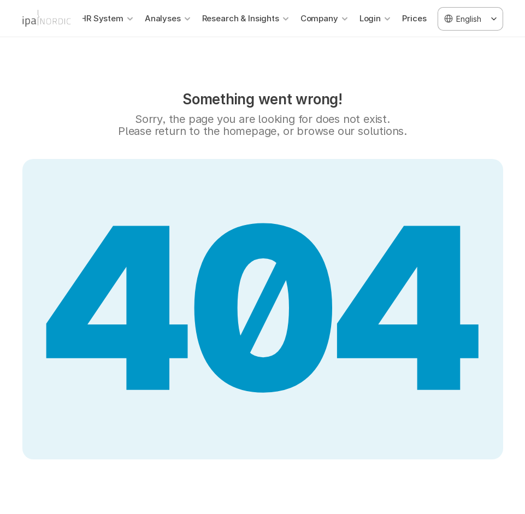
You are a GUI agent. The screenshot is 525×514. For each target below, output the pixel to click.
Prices (414, 18)
